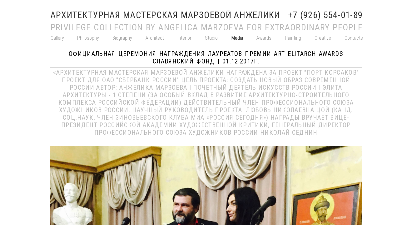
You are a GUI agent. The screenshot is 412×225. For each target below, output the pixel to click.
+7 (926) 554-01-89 (325, 15)
